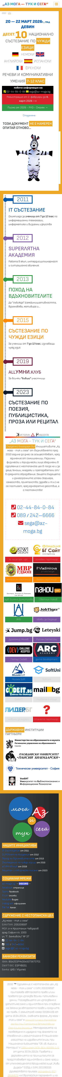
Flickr (5, 895)
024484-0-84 (16, 91)
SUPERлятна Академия (15, 854)
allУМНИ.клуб (10, 866)
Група (5, 891)
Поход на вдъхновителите (18, 858)
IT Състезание (11, 850)
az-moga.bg (9, 883)
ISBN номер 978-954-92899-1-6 (40, 1047)
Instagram (8, 903)
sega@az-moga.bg (39, 91)
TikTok (5, 907)
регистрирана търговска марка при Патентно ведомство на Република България (32, 1023)
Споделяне (29, 115)
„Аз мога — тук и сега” (25, 4)
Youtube (6, 899)
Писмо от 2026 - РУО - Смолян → (28, 107)
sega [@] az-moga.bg (17, 948)
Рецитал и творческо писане (20, 870)
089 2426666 (32, 515)
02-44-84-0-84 (32, 507)
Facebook (7, 887)
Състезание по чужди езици (19, 862)
